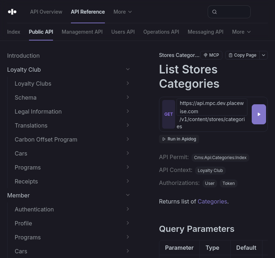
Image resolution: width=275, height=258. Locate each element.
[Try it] (259, 114)
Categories (212, 201)
